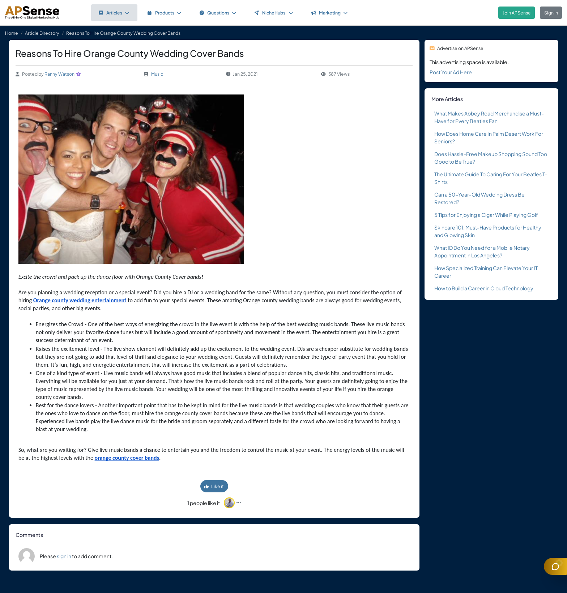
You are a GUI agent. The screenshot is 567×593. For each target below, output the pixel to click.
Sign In (551, 13)
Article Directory (42, 33)
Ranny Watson (59, 74)
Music (157, 74)
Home (11, 33)
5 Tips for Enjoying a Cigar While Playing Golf (486, 214)
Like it (214, 486)
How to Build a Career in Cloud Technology (483, 288)
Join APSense (517, 13)
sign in (64, 556)
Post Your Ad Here (451, 72)
